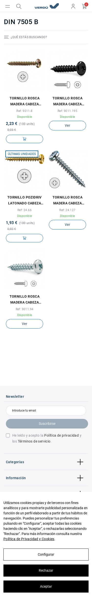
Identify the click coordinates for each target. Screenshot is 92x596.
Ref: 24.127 (67, 210)
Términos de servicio (34, 441)
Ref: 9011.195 (67, 111)
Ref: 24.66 (24, 210)
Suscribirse (47, 424)
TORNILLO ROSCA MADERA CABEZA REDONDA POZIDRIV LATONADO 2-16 (24, 101)
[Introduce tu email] (46, 410)
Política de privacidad (61, 435)
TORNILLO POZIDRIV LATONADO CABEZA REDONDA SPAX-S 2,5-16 (24, 200)
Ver (67, 125)
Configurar (46, 554)
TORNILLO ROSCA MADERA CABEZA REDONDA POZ (25, 299)
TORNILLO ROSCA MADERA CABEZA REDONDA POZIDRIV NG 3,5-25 (67, 101)
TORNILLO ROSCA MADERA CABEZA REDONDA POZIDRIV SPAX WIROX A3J (67, 200)
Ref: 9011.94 (25, 309)
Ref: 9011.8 (24, 111)
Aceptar (46, 586)
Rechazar (46, 570)
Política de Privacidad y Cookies (28, 539)
